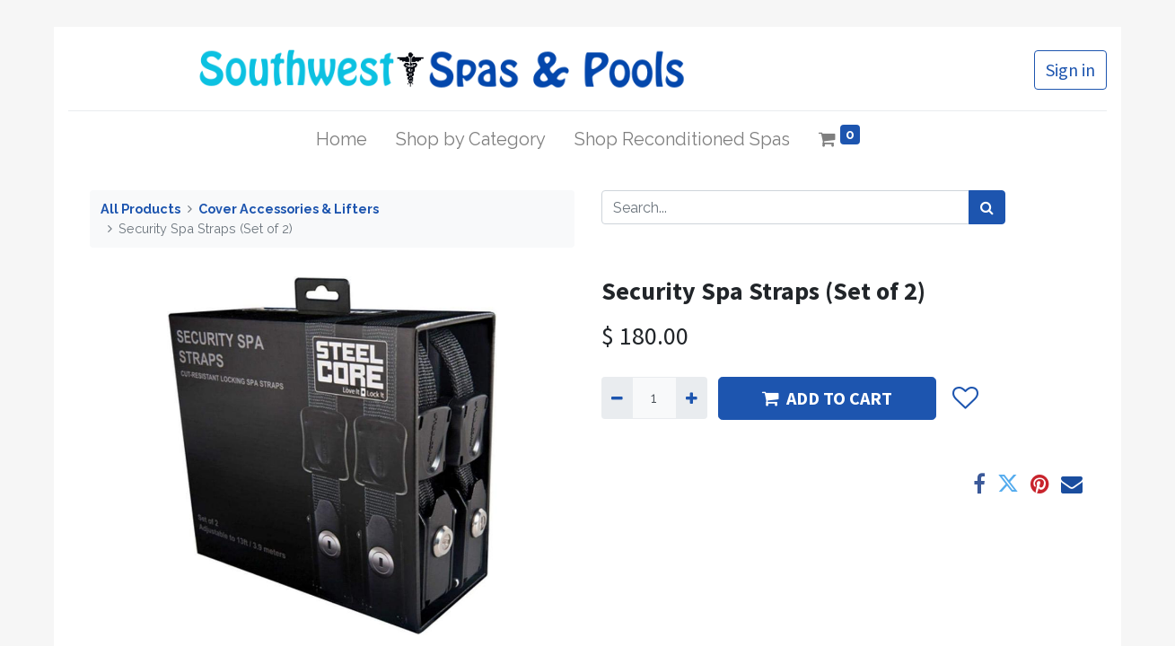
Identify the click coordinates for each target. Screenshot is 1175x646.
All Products (140, 208)
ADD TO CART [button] (827, 398)
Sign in (1070, 69)
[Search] (987, 207)
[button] (965, 398)
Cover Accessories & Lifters (288, 208)
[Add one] (691, 397)
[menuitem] (341, 139)
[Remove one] (617, 397)
